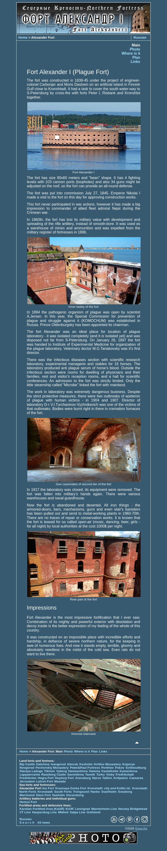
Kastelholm (110, 771)
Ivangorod (58, 764)
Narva (96, 778)
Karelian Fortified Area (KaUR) (41, 809)
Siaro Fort (43, 795)
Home (23, 37)
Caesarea (136, 778)
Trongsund (81, 791)
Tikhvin (49, 771)
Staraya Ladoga (31, 771)
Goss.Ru (141, 828)
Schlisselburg (136, 767)
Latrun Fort (44, 781)
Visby (110, 774)
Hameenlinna (78, 771)
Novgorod (26, 767)
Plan (136, 57)
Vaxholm (58, 795)
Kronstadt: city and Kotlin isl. (109, 788)
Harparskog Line (44, 812)
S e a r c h (26, 822)
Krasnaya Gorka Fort (70, 788)
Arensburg (83, 778)
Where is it (131, 53)
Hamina (94, 771)
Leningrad (82, 809)
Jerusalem (27, 781)
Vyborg (61, 771)
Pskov (119, 767)
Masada (60, 781)
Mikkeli (63, 812)
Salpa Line (77, 812)
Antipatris (120, 778)
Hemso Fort (28, 802)
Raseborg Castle (53, 774)
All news (43, 822)
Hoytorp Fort (64, 778)
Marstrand (27, 795)
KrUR (70, 809)
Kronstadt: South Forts (55, 791)
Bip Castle (27, 764)
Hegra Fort (46, 778)
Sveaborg (125, 791)
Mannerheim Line (104, 809)
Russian (140, 37)
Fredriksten (27, 778)
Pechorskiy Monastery (52, 767)
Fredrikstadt (125, 774)
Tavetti (90, 774)
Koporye (128, 764)
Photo (135, 49)
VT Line (25, 812)
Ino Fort (48, 788)
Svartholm (109, 791)
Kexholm (85, 764)
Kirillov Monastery (107, 764)
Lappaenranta (29, 774)
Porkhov (107, 767)
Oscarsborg (75, 795)
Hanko (95, 791)
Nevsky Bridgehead (132, 809)
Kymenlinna (128, 771)
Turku (100, 774)
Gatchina (42, 764)
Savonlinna (75, 774)
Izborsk (72, 764)
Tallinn (107, 778)
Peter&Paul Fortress (85, 767)
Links (135, 62)
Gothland (93, 812)
